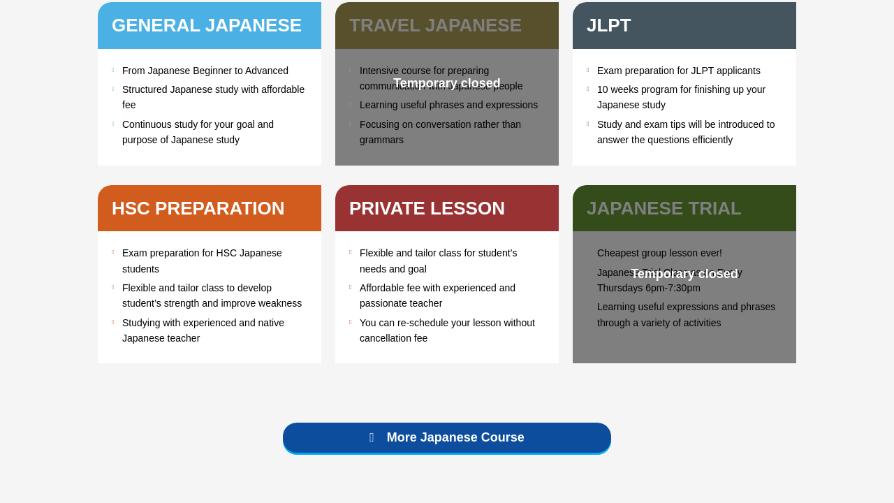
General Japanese (207, 25)
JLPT (609, 25)
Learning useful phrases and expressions (449, 104)
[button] (447, 438)
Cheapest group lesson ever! (659, 252)
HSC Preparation (198, 208)
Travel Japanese (435, 25)
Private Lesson (427, 208)
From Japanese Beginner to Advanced (205, 70)
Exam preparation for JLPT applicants (679, 70)
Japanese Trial (664, 208)
